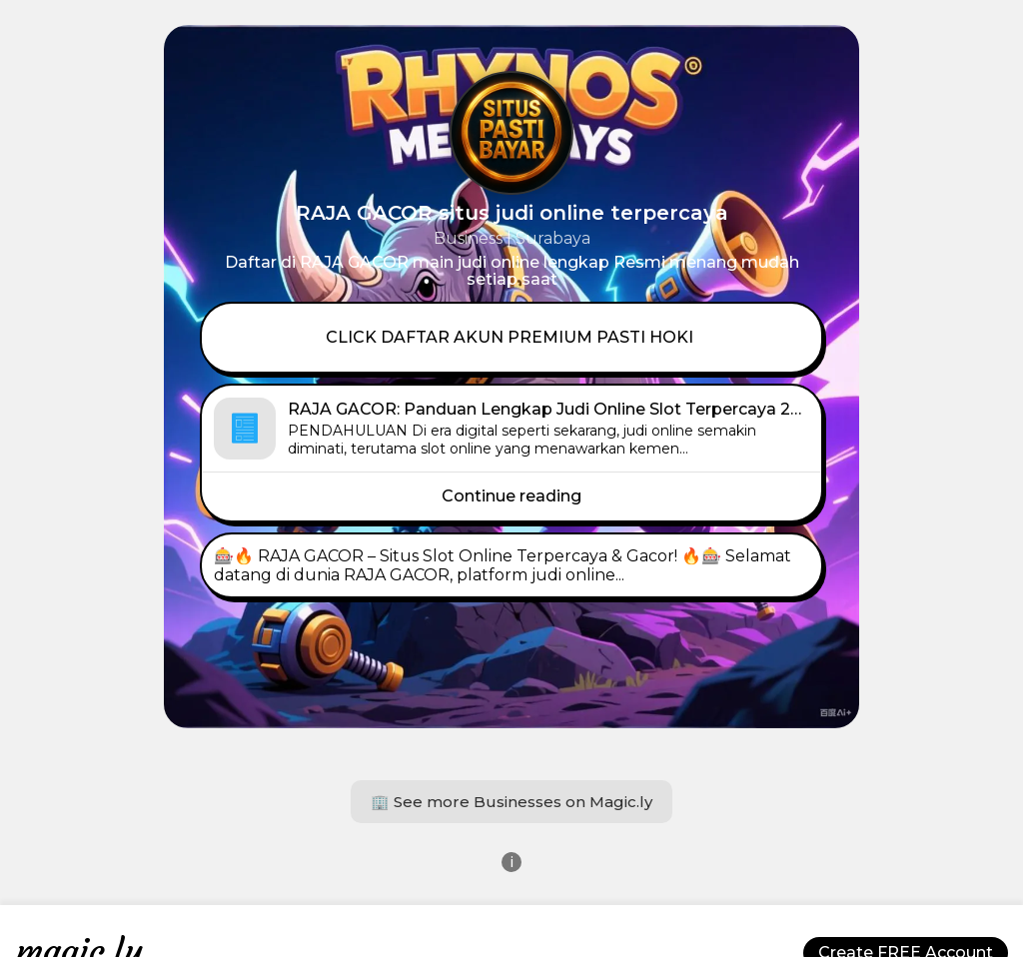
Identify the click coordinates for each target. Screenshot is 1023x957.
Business (468, 238)
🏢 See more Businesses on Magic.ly (511, 801)
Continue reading (511, 495)
